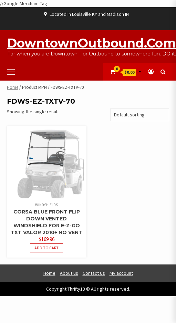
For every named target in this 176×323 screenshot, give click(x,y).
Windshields (46, 204)
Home (12, 87)
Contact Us (94, 273)
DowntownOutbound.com (91, 43)
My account (121, 273)
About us (69, 273)
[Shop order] (139, 114)
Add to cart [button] (46, 247)
